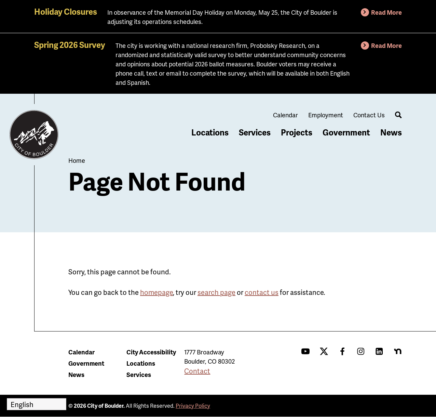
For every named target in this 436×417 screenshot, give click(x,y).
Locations (210, 132)
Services (255, 132)
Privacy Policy (193, 405)
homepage (156, 292)
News (391, 132)
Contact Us (369, 114)
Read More (386, 12)
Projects (296, 132)
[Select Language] (36, 404)
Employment (325, 114)
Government (346, 132)
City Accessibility (151, 352)
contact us (261, 292)
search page (216, 292)
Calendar (285, 114)
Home (76, 160)
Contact (197, 371)
